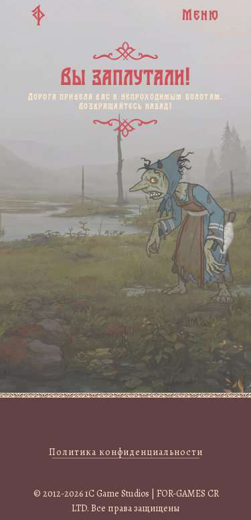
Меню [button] (201, 14)
